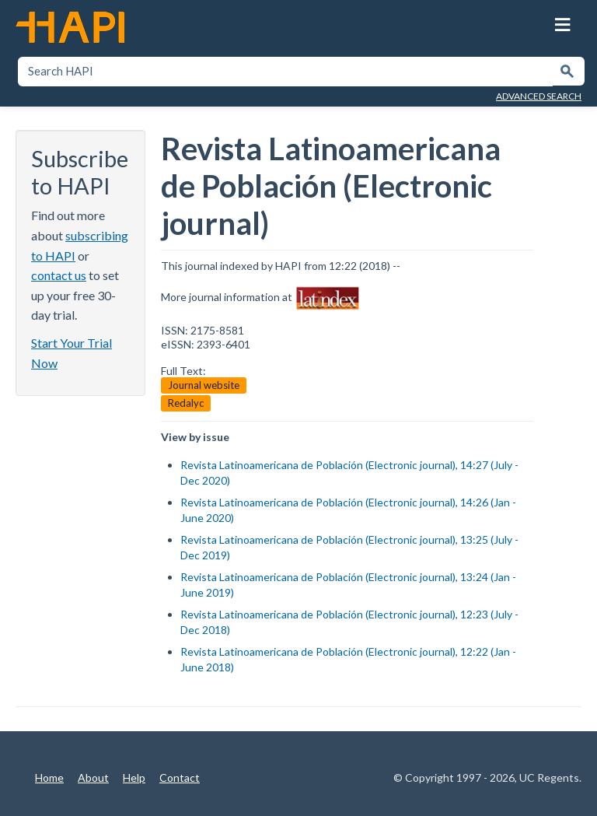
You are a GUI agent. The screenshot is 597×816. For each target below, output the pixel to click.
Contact (179, 776)
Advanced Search (538, 95)
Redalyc (186, 402)
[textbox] (285, 71)
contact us (58, 274)
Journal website (203, 384)
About (93, 776)
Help (134, 776)
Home (49, 776)
